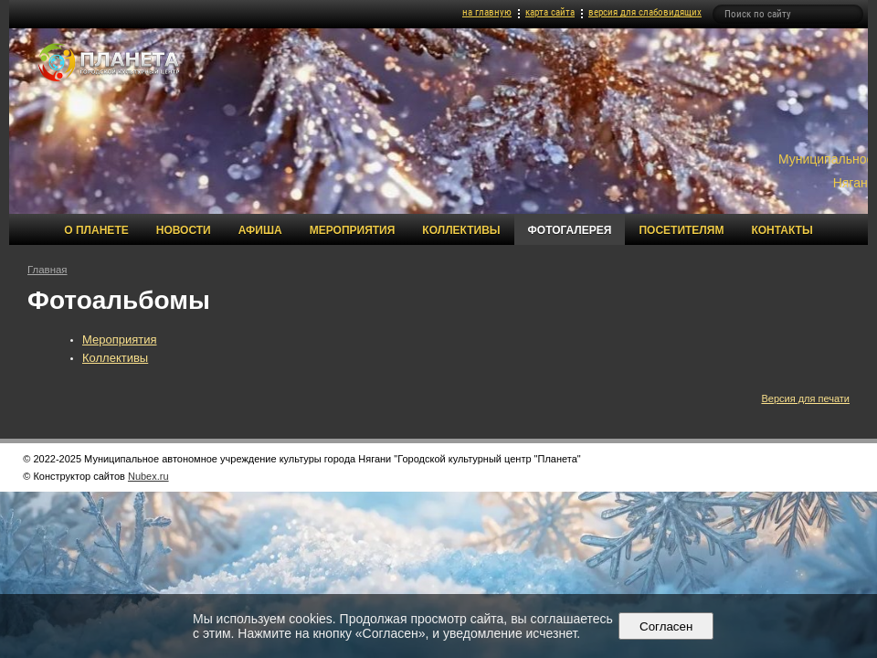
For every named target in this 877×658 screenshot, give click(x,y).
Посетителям (681, 230)
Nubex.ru (148, 476)
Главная (47, 269)
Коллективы (461, 230)
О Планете (96, 230)
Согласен (666, 626)
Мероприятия (353, 230)
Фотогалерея (570, 230)
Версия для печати (805, 398)
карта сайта (550, 12)
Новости (183, 230)
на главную (487, 12)
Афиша (260, 230)
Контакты (781, 230)
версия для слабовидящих (645, 12)
